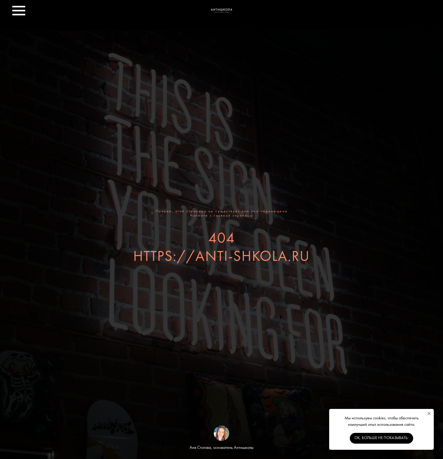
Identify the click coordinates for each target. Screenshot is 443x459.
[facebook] (370, 13)
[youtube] (411, 13)
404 (221, 239)
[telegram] (424, 13)
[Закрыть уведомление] (429, 413)
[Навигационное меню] (18, 11)
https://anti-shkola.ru (221, 257)
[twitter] (384, 13)
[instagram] (397, 13)
